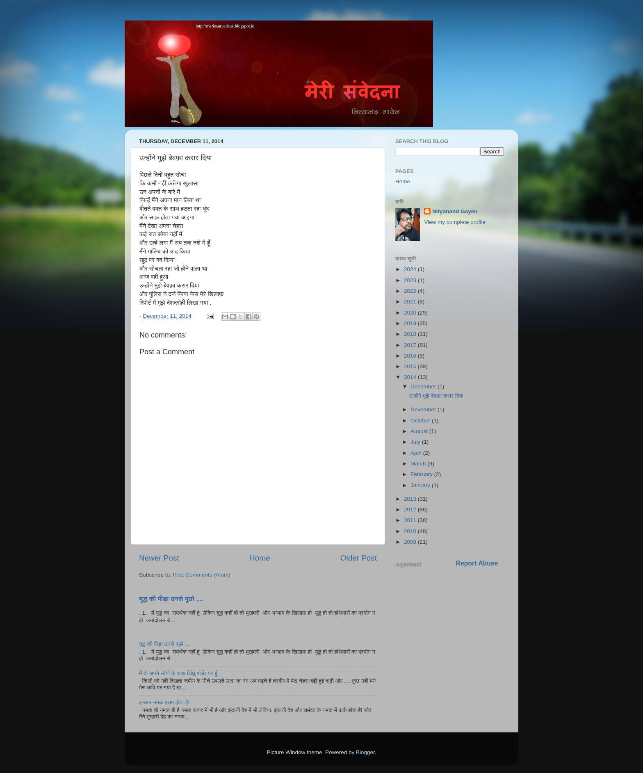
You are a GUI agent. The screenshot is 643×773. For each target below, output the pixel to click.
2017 (411, 345)
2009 (411, 542)
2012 (411, 509)
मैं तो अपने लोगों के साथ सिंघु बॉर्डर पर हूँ (178, 673)
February (422, 474)
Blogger (365, 752)
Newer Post (159, 558)
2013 (411, 499)
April (416, 453)
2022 (411, 291)
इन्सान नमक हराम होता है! (164, 702)
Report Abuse (477, 563)
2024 (411, 269)
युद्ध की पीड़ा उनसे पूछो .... (171, 598)
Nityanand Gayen (454, 211)
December (424, 386)
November (424, 409)
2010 (411, 531)
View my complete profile (455, 222)
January (421, 485)
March (418, 464)
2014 (411, 377)
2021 (411, 302)
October (421, 420)
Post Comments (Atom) (201, 575)
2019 (411, 323)
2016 (411, 356)
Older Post (358, 558)
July (416, 442)
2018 (411, 334)
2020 (411, 313)
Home (259, 558)
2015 (411, 366)
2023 (411, 280)
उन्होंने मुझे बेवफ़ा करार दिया (436, 396)
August (419, 431)
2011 (411, 520)
